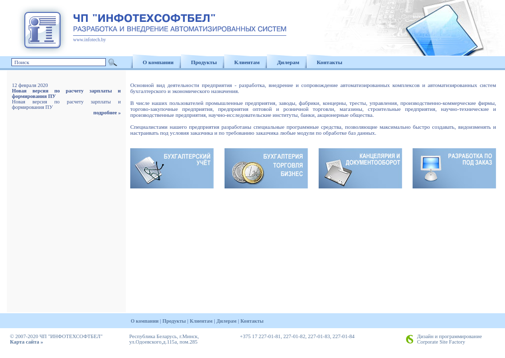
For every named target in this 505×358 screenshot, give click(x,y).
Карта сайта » (26, 342)
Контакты (329, 62)
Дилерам (288, 62)
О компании (158, 62)
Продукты (204, 62)
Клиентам (246, 62)
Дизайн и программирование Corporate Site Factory (449, 339)
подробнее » (107, 112)
